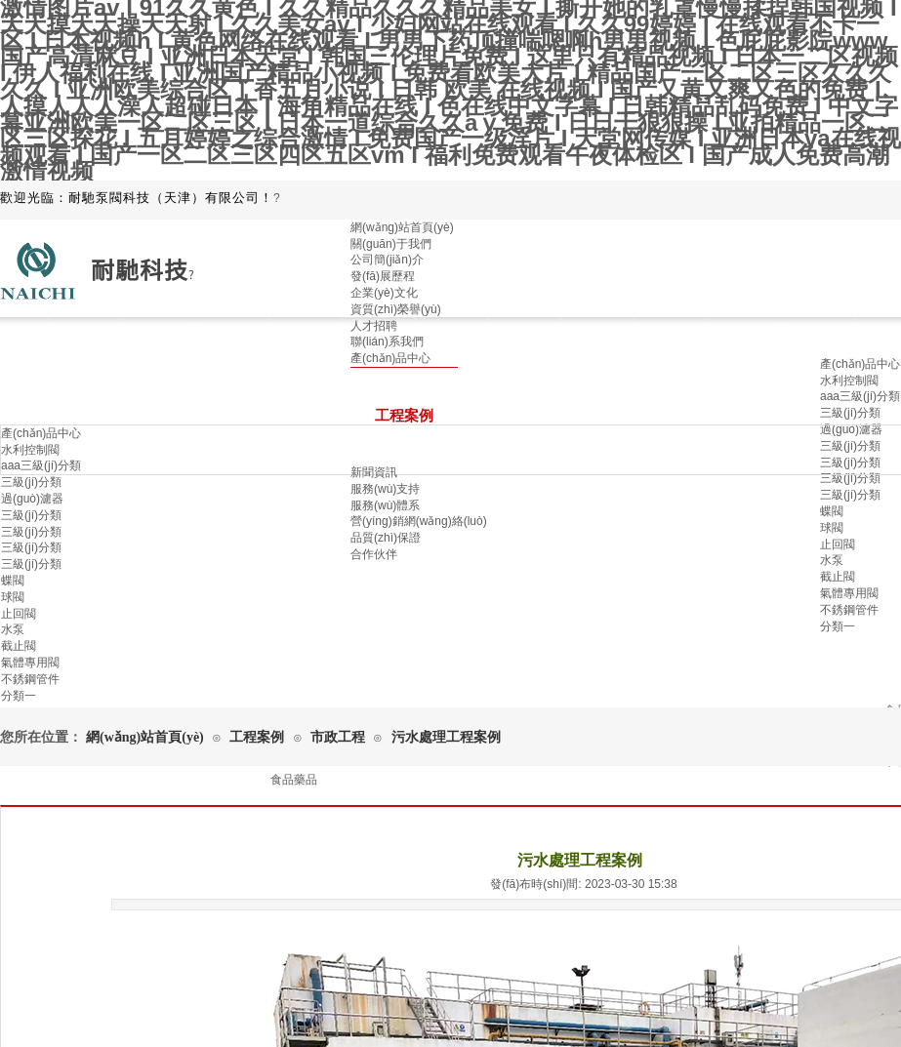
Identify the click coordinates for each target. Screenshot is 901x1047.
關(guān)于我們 (390, 244)
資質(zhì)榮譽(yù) (395, 309)
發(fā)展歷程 (382, 276)
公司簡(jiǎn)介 (387, 259)
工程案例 (256, 737)
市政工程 (337, 737)
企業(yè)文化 (384, 293)
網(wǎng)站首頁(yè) (402, 227)
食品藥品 (293, 779)
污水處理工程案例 (446, 737)
